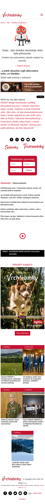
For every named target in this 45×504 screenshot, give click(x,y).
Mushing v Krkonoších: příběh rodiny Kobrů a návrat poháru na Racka (21, 121)
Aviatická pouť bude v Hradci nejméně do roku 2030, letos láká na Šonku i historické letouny (22, 115)
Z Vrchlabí (28, 347)
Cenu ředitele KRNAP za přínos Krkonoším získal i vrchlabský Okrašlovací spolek (33, 423)
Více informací (22, 333)
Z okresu (6, 347)
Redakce (22, 499)
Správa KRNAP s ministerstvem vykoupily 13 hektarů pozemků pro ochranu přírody (11, 380)
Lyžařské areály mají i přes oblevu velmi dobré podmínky (21, 465)
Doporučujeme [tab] (19, 183)
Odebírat (29, 170)
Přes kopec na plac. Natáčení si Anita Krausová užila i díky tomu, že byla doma (20, 109)
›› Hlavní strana (22, 66)
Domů (3, 23)
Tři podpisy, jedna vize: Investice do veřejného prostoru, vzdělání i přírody (32, 380)
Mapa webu (37, 493)
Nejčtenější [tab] (6, 183)
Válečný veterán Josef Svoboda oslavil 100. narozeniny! (10, 422)
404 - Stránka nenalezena (16, 23)
